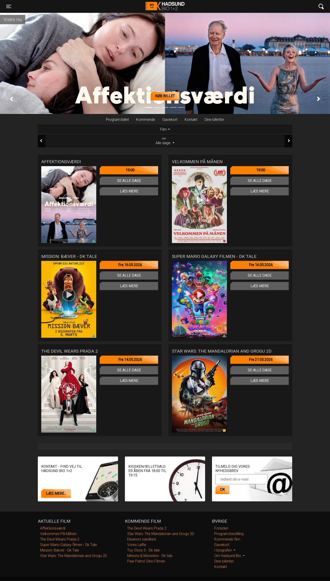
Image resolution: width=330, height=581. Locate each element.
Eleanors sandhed (141, 539)
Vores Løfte (136, 545)
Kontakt (191, 119)
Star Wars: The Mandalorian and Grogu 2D (73, 556)
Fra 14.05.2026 (130, 359)
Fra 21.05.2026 (261, 359)
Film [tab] (163, 129)
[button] (11, 99)
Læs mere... (56, 493)
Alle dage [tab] (165, 141)
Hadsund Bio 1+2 (165, 6)
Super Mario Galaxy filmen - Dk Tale (68, 545)
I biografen (223, 550)
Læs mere (129, 191)
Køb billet (165, 96)
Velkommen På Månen (58, 534)
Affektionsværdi (52, 528)
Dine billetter (214, 119)
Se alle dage (129, 180)
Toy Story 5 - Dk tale (143, 550)
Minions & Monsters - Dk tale (150, 556)
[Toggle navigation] (8, 6)
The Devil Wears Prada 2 (59, 539)
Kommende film (227, 539)
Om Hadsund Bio (228, 556)
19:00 (130, 170)
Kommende (145, 119)
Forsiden (221, 528)
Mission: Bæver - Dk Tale (59, 550)
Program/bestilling (229, 534)
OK (222, 489)
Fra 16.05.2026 (130, 265)
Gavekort (169, 119)
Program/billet (117, 119)
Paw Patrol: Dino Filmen (146, 561)
